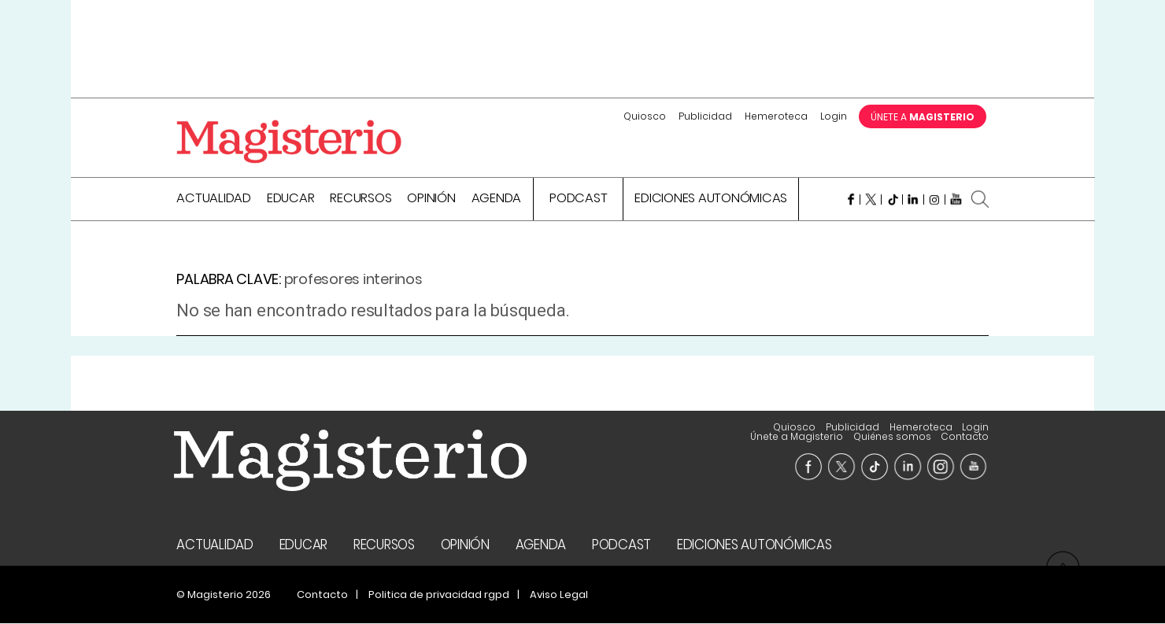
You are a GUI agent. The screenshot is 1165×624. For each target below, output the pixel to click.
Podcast (578, 200)
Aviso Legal (559, 595)
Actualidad (213, 200)
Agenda (497, 200)
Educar (291, 200)
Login (833, 116)
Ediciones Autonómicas (710, 200)
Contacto (965, 437)
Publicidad (705, 116)
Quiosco (644, 116)
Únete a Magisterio (854, 427)
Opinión (431, 200)
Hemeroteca (776, 116)
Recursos (360, 200)
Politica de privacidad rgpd (438, 595)
